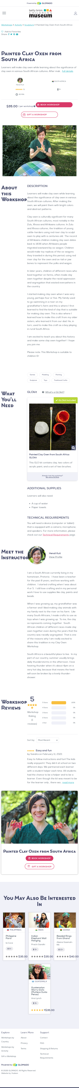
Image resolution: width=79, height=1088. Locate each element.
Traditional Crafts (60, 380)
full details (67, 71)
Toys (45, 380)
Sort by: (31, 740)
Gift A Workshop (41, 866)
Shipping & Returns (49, 1048)
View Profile (55, 557)
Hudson (15, 1073)
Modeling (45, 375)
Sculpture (29, 25)
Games (32, 375)
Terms (23, 1048)
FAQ (42, 1043)
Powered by (31, 3)
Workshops (6, 25)
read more (68, 782)
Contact (44, 1038)
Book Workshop (39, 858)
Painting (59, 375)
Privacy (24, 1043)
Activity (18, 25)
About (23, 1038)
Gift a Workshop (8, 1056)
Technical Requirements (56, 534)
